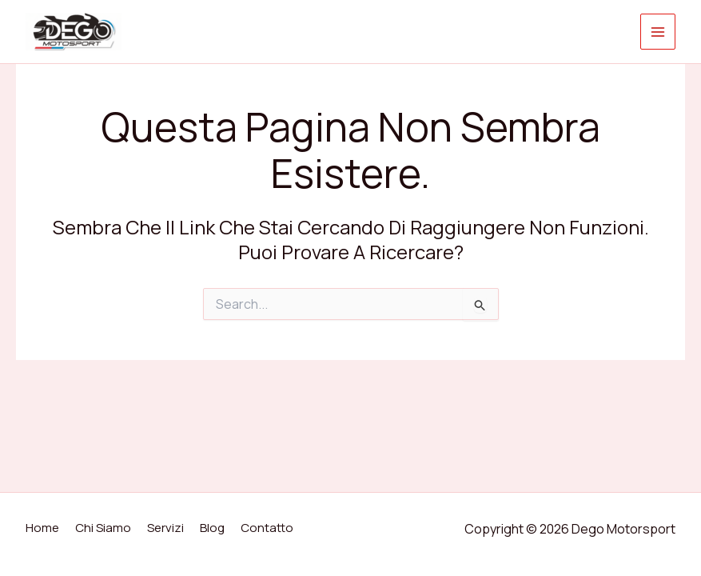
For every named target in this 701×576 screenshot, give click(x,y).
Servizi (165, 527)
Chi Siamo (103, 527)
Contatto (267, 527)
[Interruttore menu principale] (658, 32)
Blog (212, 527)
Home (42, 527)
